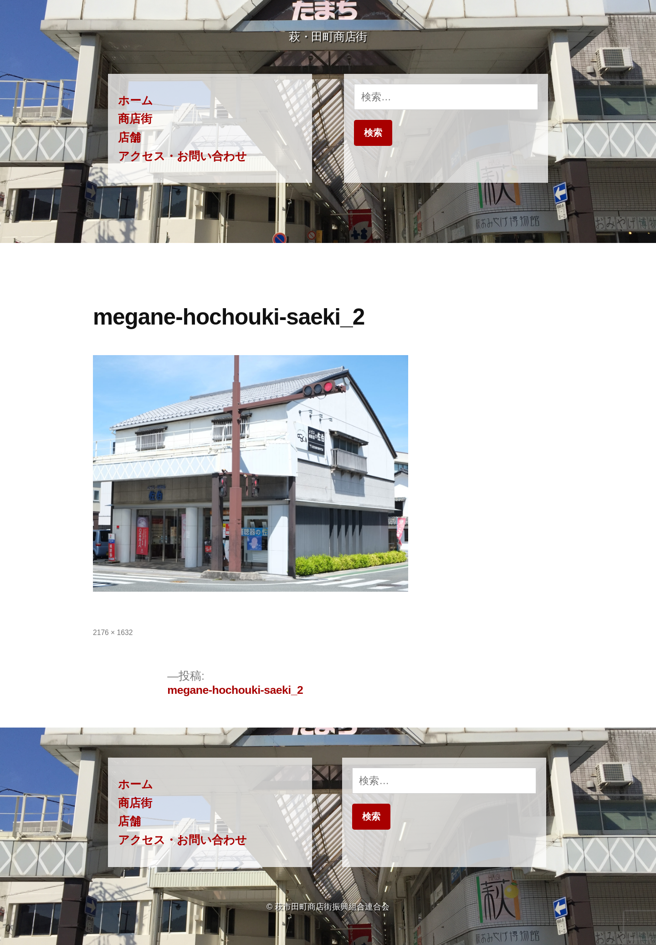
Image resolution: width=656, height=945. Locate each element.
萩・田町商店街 (328, 37)
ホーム (135, 100)
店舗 (129, 137)
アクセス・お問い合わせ (182, 156)
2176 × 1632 (113, 632)
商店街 (135, 119)
